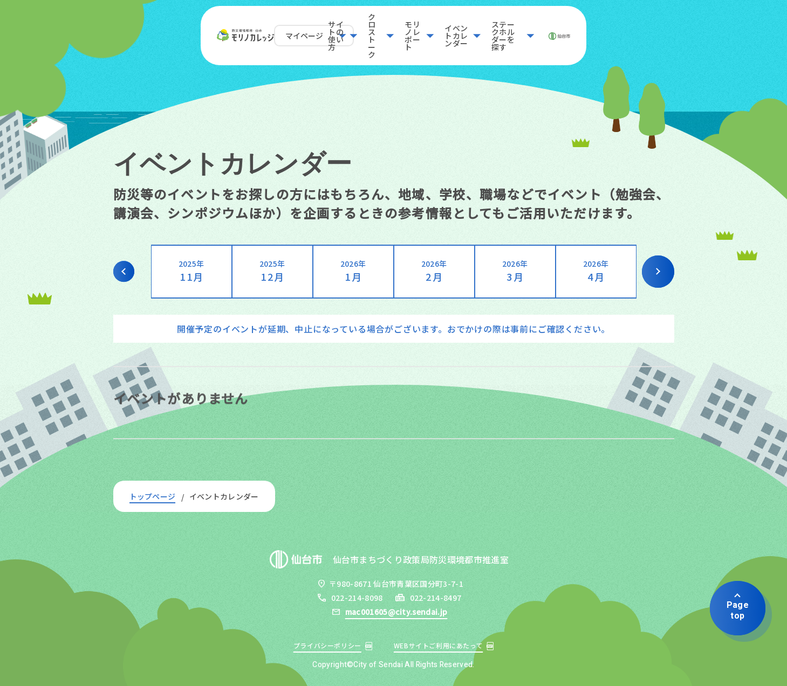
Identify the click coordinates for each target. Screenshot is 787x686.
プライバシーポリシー (327, 645)
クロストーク (364, 29)
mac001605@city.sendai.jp (396, 611)
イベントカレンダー (522, 29)
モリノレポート (437, 29)
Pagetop (738, 610)
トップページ (152, 496)
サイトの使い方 (291, 29)
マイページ (199, 29)
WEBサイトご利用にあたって (438, 645)
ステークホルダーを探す (623, 29)
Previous (129, 271)
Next (658, 271)
